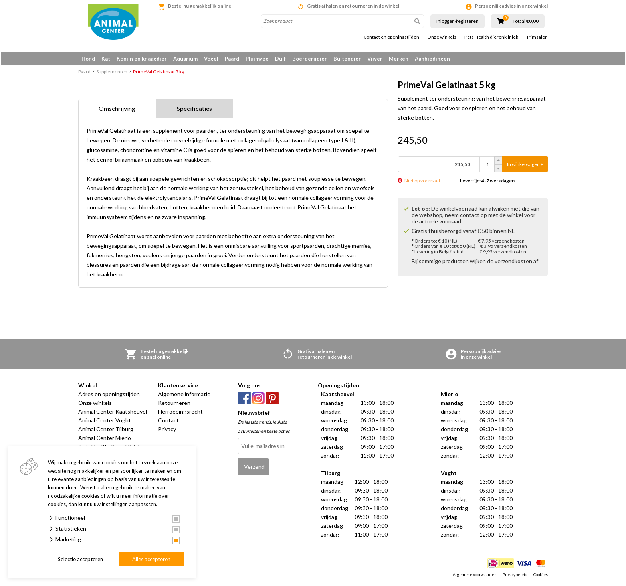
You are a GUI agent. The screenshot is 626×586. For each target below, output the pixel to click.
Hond (88, 58)
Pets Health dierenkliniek (491, 37)
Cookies (540, 575)
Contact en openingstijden (391, 37)
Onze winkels (441, 37)
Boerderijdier (309, 58)
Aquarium (185, 58)
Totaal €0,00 (526, 21)
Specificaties (194, 110)
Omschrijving (117, 110)
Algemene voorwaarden (475, 575)
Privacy (167, 430)
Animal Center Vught (104, 421)
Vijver (374, 58)
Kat (105, 58)
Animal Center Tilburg (105, 430)
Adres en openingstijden (109, 395)
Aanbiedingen (432, 58)
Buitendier (347, 58)
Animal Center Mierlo (104, 439)
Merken (398, 58)
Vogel (211, 58)
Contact (168, 421)
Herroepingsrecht (180, 413)
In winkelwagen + (525, 166)
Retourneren (174, 404)
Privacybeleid (515, 575)
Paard (232, 58)
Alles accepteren (151, 559)
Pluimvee (257, 58)
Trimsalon (537, 37)
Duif (280, 58)
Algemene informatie (184, 395)
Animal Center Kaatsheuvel (112, 413)
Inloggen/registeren (457, 21)
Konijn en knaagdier (142, 58)
